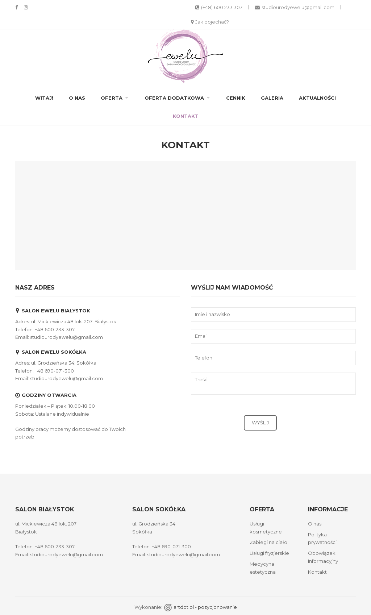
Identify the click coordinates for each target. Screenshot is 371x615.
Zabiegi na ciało (268, 542)
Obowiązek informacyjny (323, 557)
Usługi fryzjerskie (269, 553)
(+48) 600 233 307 (218, 7)
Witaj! (44, 98)
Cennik (235, 98)
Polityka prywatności (322, 538)
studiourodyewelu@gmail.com (294, 7)
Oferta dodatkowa (174, 98)
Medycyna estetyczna (263, 568)
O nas (77, 98)
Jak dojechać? (210, 22)
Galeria (272, 98)
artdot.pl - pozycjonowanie (205, 607)
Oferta (111, 98)
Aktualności (317, 98)
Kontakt (186, 116)
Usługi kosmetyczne (266, 528)
